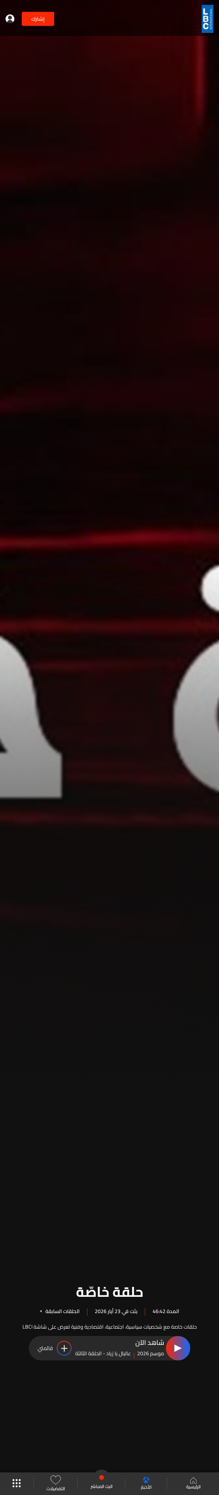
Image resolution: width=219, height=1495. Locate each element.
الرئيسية (193, 1484)
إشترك (38, 19)
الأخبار (146, 1484)
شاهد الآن (149, 1343)
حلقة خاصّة (109, 1290)
